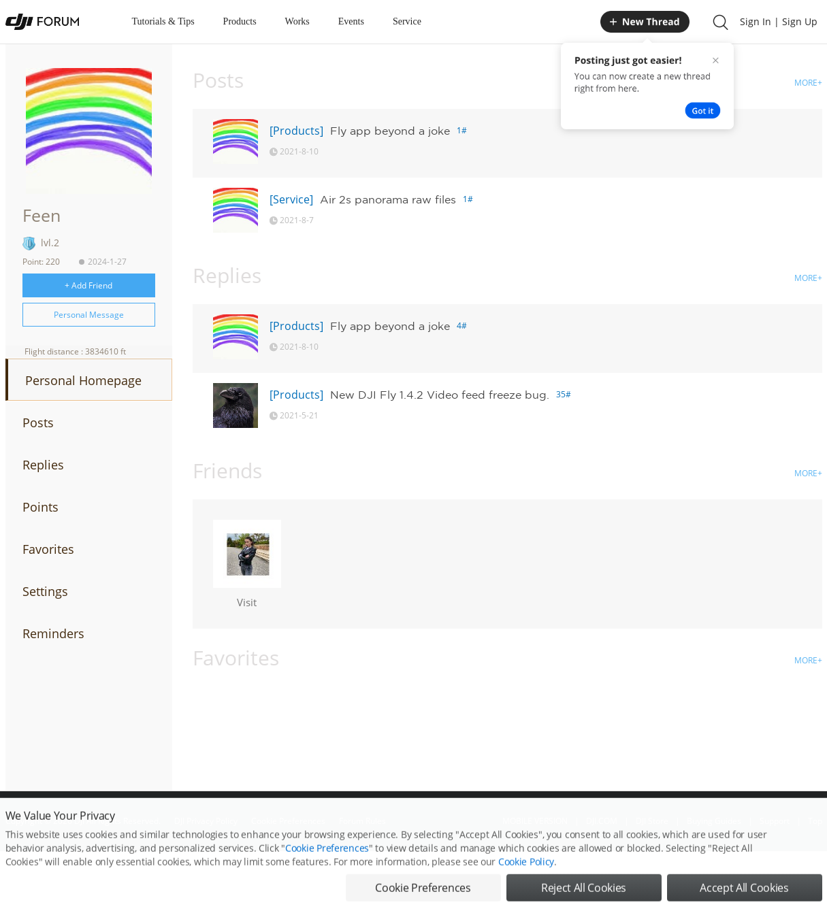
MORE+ (808, 82)
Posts (38, 422)
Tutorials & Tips (163, 21)
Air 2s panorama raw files (388, 199)
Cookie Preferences (327, 868)
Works (297, 21)
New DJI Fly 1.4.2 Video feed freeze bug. (439, 394)
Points (40, 507)
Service (407, 21)
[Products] (296, 130)
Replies (43, 465)
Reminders (53, 633)
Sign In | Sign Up (778, 21)
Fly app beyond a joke (390, 131)
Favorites (48, 549)
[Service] (291, 199)
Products (240, 21)
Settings (45, 591)
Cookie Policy (526, 882)
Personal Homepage (83, 380)
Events (351, 21)
